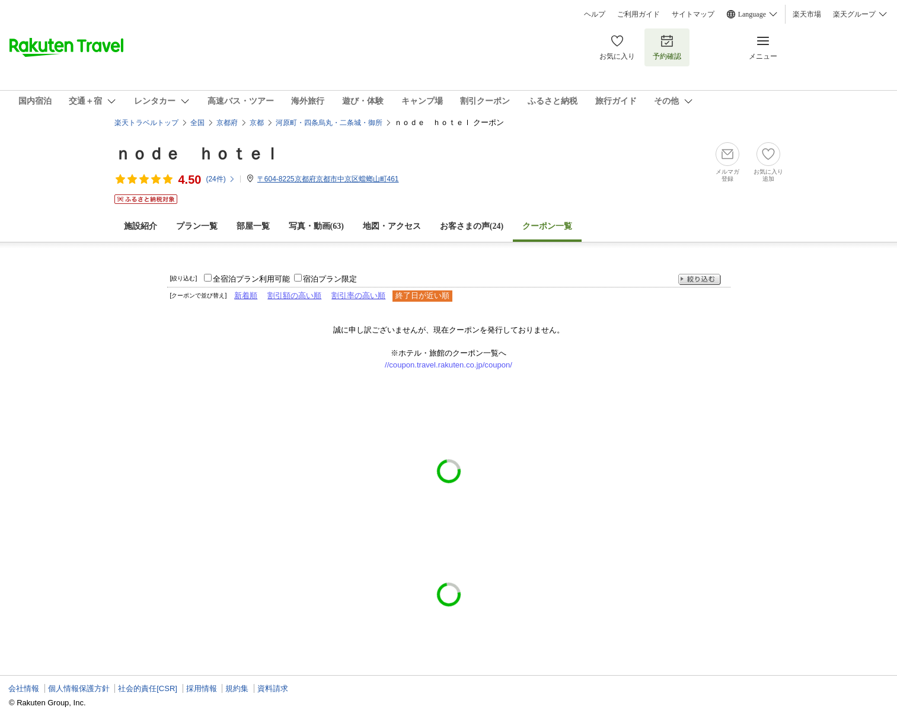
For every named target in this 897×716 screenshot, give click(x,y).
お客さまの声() (471, 226)
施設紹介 (140, 226)
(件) (220, 179)
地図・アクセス (392, 226)
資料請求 (272, 688)
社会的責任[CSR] (147, 688)
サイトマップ (693, 14)
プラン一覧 (197, 226)
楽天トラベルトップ (146, 123)
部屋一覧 (253, 226)
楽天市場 (807, 14)
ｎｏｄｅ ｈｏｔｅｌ (197, 154)
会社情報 (23, 688)
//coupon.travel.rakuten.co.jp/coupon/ (448, 364)
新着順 (245, 295)
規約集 (236, 688)
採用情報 (201, 688)
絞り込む (699, 279)
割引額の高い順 (294, 295)
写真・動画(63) (316, 226)
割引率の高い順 (358, 295)
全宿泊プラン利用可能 (251, 278)
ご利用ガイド (638, 14)
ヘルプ (594, 14)
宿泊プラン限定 (330, 278)
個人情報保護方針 (79, 688)
